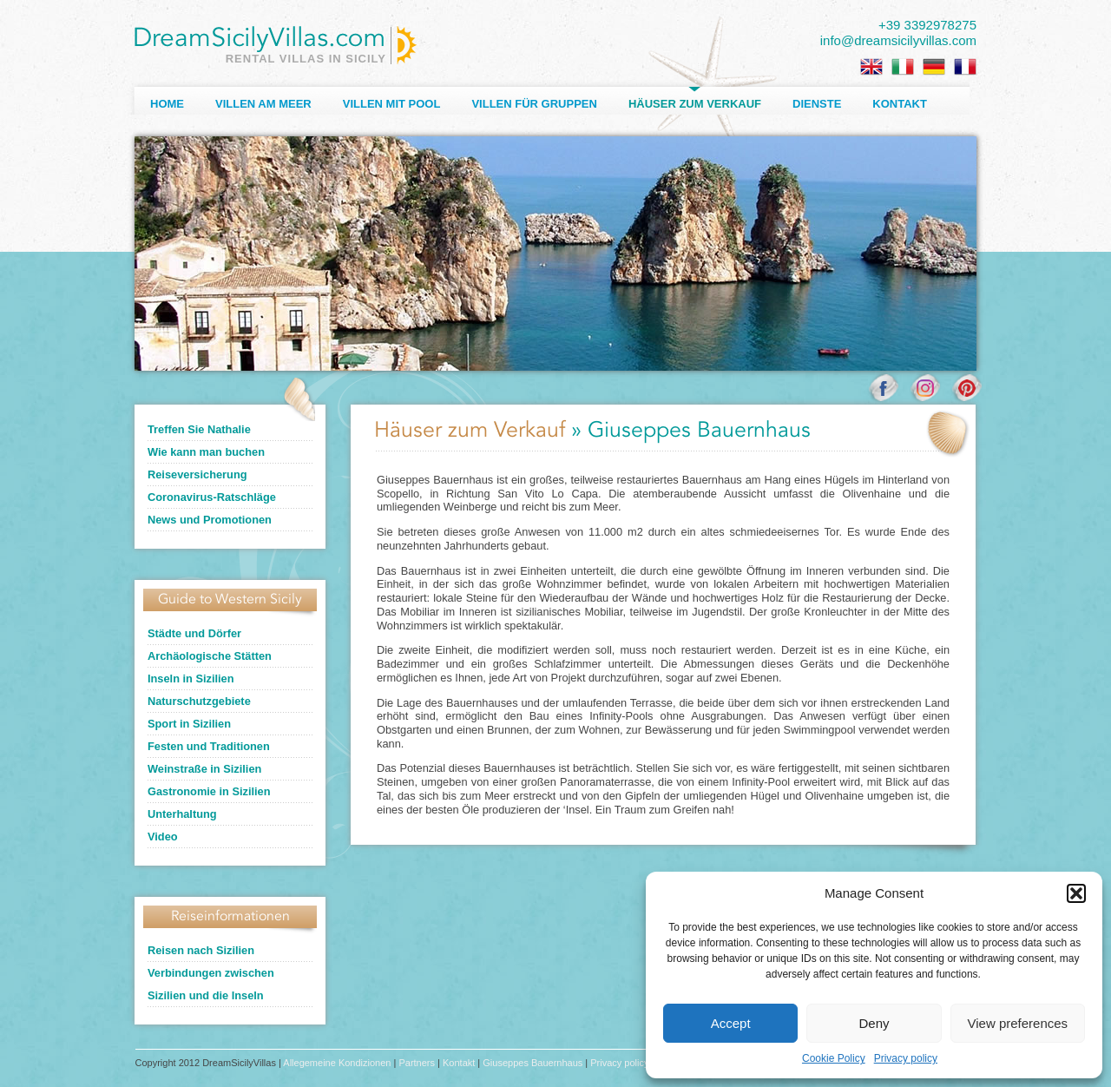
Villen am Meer (263, 103)
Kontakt (899, 103)
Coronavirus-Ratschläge (212, 497)
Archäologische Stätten (210, 655)
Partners (416, 1062)
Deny (873, 1023)
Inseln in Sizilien (191, 678)
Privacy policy (905, 1058)
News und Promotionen (210, 519)
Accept (731, 1023)
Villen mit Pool (392, 103)
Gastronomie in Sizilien (209, 791)
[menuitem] (871, 67)
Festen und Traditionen (209, 746)
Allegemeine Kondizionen (337, 1062)
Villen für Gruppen (533, 103)
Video (163, 836)
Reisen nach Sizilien (201, 950)
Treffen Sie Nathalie (199, 429)
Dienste (816, 103)
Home (167, 103)
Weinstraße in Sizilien (204, 768)
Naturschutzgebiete (199, 701)
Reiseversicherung (197, 474)
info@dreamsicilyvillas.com (898, 40)
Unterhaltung (182, 813)
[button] (1076, 893)
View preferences (1018, 1023)
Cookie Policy (833, 1058)
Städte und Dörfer (194, 633)
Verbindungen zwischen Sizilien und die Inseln (211, 984)
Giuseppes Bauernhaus (532, 1062)
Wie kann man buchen (206, 451)
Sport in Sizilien (189, 723)
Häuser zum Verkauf (694, 103)
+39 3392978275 (927, 24)
